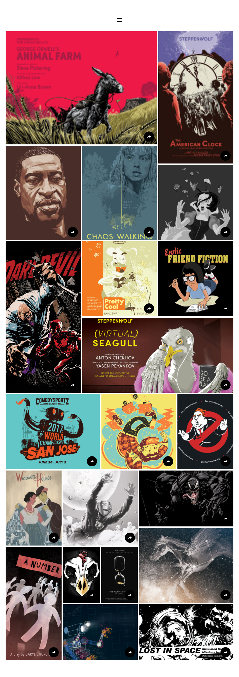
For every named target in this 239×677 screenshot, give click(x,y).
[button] (81, 87)
